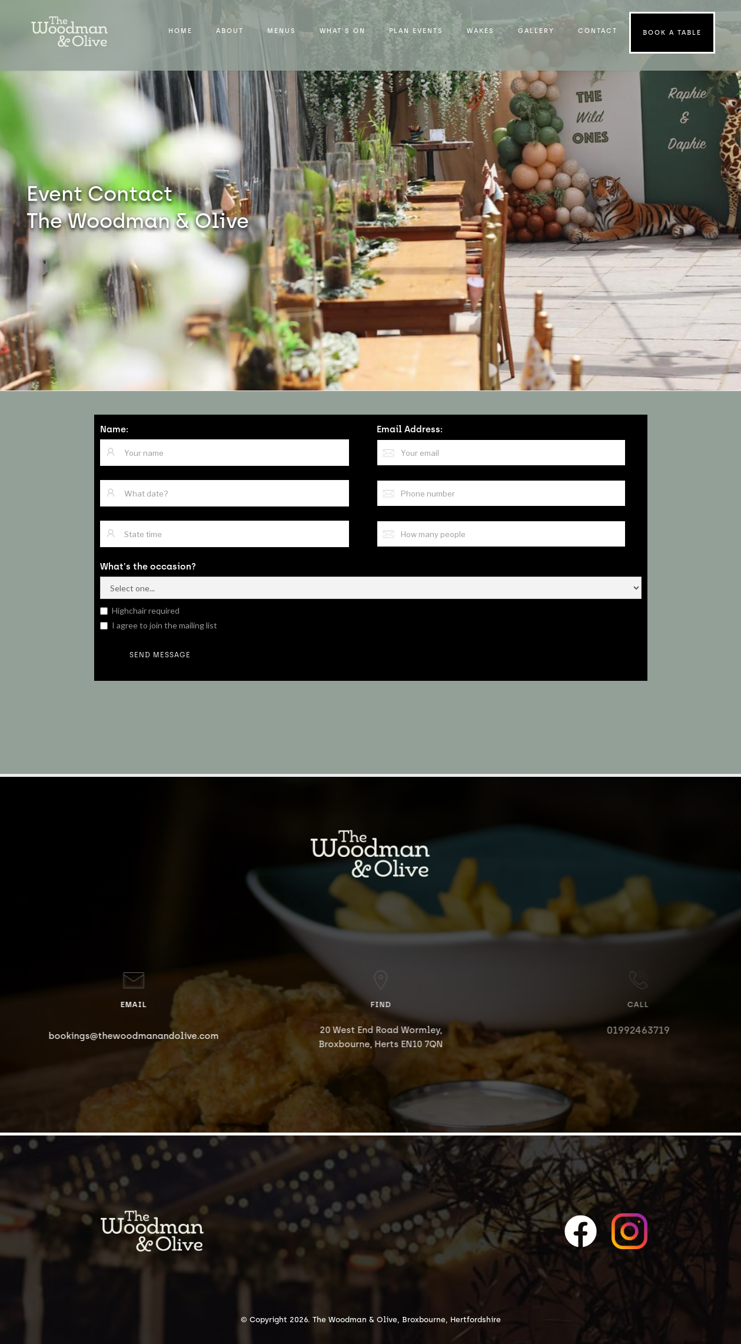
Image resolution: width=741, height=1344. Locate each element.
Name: (114, 429)
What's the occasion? (148, 566)
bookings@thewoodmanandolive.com (144, 1036)
